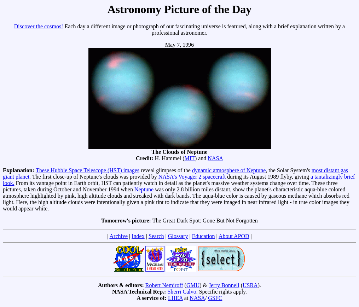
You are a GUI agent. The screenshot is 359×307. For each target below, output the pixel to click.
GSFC (215, 298)
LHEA (175, 298)
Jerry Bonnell (224, 285)
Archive (119, 236)
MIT (190, 158)
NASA (215, 158)
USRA (250, 285)
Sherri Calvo (181, 292)
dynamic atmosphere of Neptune (229, 170)
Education (203, 236)
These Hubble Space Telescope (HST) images (87, 170)
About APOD (234, 236)
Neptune (144, 189)
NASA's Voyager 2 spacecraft (192, 177)
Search (156, 236)
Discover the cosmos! (38, 26)
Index (138, 236)
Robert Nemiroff (164, 285)
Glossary (178, 236)
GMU (192, 285)
